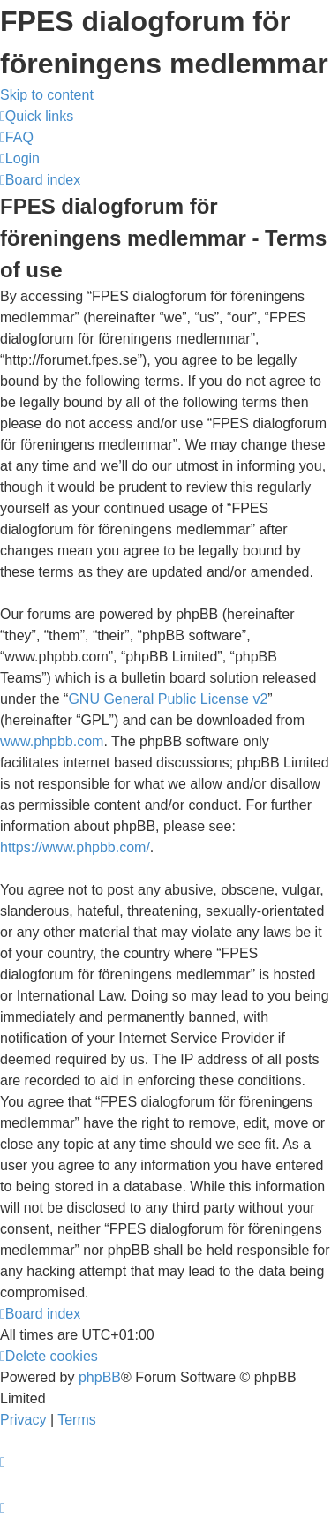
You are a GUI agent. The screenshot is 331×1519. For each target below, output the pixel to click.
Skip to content (47, 94)
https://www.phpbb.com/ (75, 847)
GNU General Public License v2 (167, 699)
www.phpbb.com (51, 741)
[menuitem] (17, 137)
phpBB (100, 1377)
